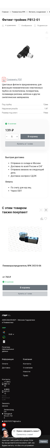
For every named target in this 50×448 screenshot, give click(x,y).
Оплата (5, 364)
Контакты (27, 364)
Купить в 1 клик (25, 144)
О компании (28, 368)
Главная (5, 12)
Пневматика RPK (18, 12)
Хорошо (43, 441)
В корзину (33, 136)
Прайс (25, 376)
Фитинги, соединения (37, 12)
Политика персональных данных (8, 349)
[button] (41, 210)
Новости (26, 372)
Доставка (6, 368)
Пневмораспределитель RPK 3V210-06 (22, 265)
